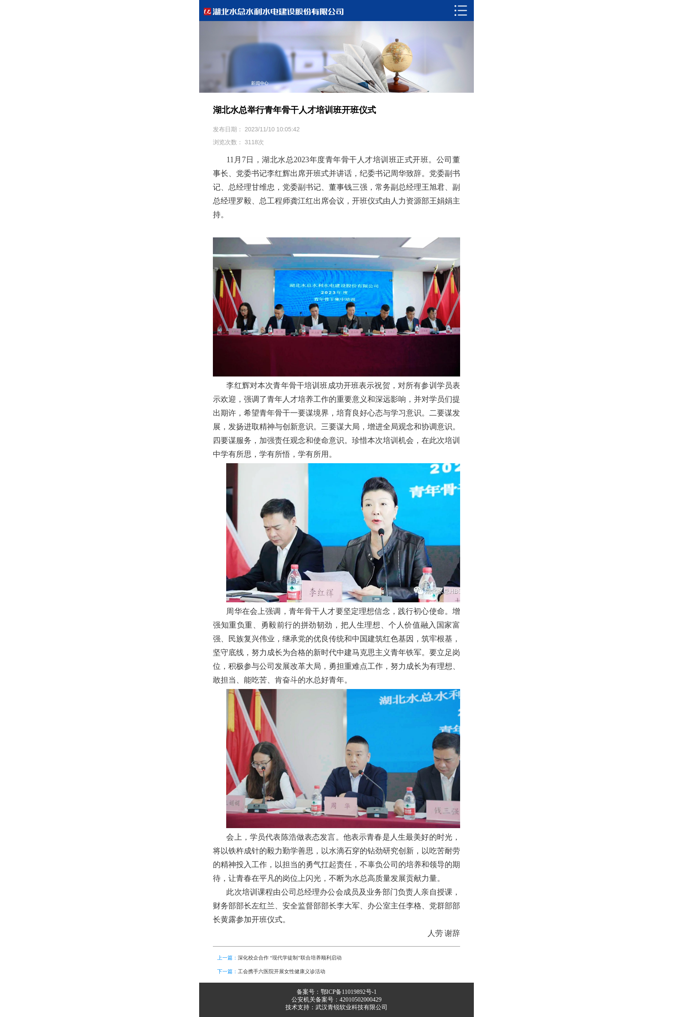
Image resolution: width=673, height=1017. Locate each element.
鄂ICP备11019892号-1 (349, 992)
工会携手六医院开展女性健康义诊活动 (281, 971)
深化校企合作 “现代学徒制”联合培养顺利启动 (290, 958)
